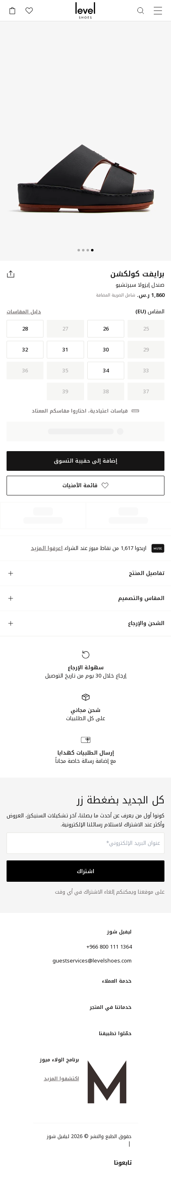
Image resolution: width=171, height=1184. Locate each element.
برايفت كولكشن (137, 274)
